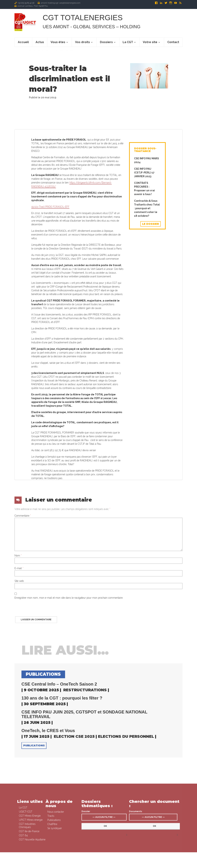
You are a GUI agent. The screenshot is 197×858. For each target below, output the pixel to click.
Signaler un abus (143, 855)
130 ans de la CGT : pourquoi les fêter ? (61, 784)
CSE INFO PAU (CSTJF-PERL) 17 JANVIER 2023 (144, 410)
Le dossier (150, 461)
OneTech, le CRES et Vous (48, 817)
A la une (43, 54)
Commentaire (22, 602)
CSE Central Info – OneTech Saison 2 (59, 770)
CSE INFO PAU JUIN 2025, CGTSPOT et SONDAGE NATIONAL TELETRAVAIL (84, 801)
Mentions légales (126, 855)
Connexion (98, 855)
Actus (40, 42)
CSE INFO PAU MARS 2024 (146, 397)
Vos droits (82, 42)
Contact (173, 42)
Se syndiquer (110, 855)
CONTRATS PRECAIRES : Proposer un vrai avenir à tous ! (144, 426)
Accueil (23, 42)
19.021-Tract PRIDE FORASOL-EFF (50, 444)
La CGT (128, 42)
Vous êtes (58, 42)
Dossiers (106, 42)
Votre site (150, 42)
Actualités (66, 54)
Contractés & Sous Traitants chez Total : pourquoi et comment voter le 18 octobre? (147, 446)
